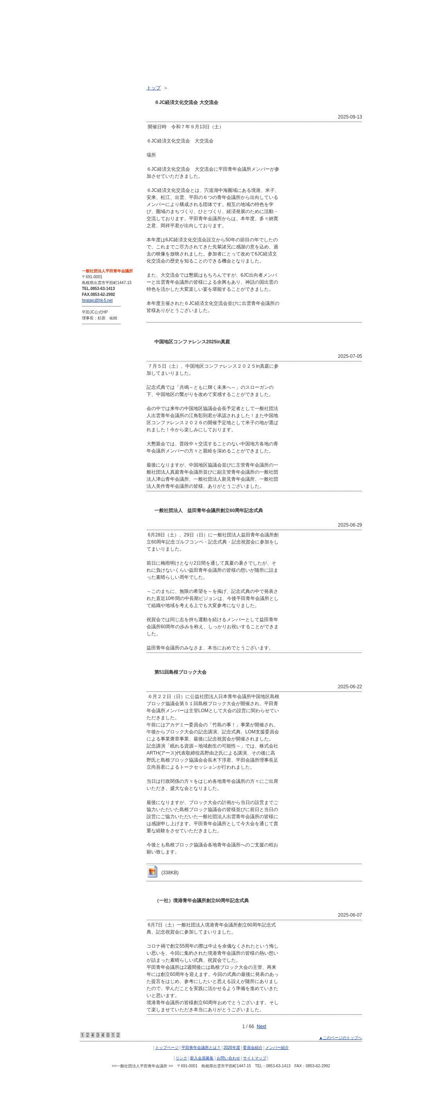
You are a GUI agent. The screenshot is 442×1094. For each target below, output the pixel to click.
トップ (154, 88)
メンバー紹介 (99, 139)
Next (261, 1026)
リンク (92, 154)
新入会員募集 (99, 168)
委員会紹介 (96, 125)
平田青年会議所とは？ (108, 97)
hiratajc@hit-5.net (97, 300)
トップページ (99, 83)
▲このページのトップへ (340, 1038)
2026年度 (95, 111)
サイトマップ (99, 196)
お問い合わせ (99, 182)
